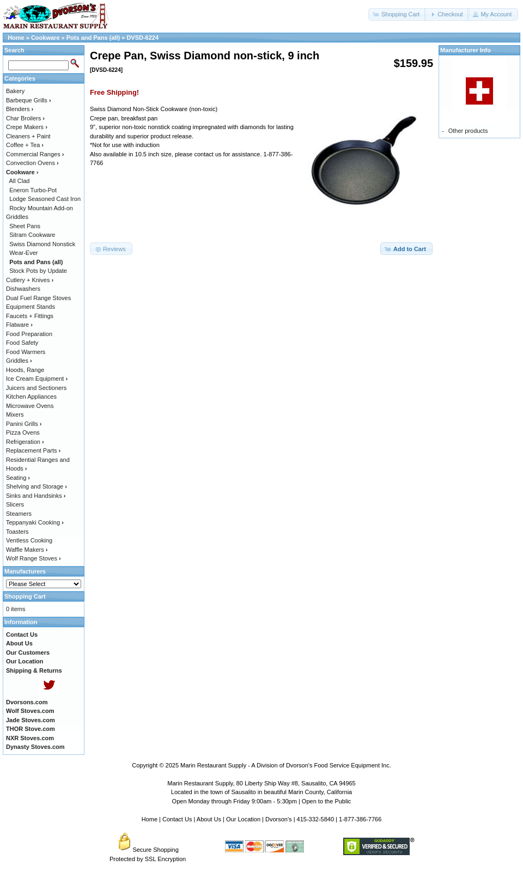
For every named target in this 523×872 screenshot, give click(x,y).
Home (16, 37)
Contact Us (177, 819)
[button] (397, 14)
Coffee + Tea (25, 145)
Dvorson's (278, 819)
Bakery (15, 91)
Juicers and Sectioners (36, 388)
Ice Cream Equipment (37, 378)
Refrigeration (25, 441)
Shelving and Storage (36, 486)
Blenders (19, 109)
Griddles (19, 360)
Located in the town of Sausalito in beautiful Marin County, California (261, 792)
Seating (18, 477)
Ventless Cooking (29, 540)
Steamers (19, 513)
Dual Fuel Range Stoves (38, 298)
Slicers (15, 504)
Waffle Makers (26, 549)
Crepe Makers (26, 127)
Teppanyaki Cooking (35, 522)
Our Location (243, 819)
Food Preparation (29, 334)
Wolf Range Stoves (33, 558)
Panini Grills (23, 423)
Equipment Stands (30, 306)
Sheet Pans (24, 226)
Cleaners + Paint (28, 136)
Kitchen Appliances (31, 396)
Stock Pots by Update (38, 270)
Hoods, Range (25, 370)
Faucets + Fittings (29, 316)
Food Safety (22, 342)
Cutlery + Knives (29, 280)
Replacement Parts (33, 450)
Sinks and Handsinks (35, 495)
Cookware (45, 37)
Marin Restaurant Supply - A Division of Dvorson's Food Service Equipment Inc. (285, 765)
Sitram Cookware (32, 234)
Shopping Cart (25, 596)
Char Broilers (25, 118)
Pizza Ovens (23, 432)
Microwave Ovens (29, 406)
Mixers (14, 414)
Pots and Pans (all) (93, 37)
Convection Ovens (32, 163)
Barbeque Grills (28, 100)
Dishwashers (23, 288)
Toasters (17, 531)
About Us (209, 819)
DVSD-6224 (142, 37)
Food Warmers (25, 352)
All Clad (19, 181)
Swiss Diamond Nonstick (42, 244)
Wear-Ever (23, 252)
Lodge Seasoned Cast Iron (45, 199)
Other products (468, 130)
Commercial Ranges (35, 154)
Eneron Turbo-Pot (33, 190)
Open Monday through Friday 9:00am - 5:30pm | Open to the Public (261, 801)
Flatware (19, 324)
